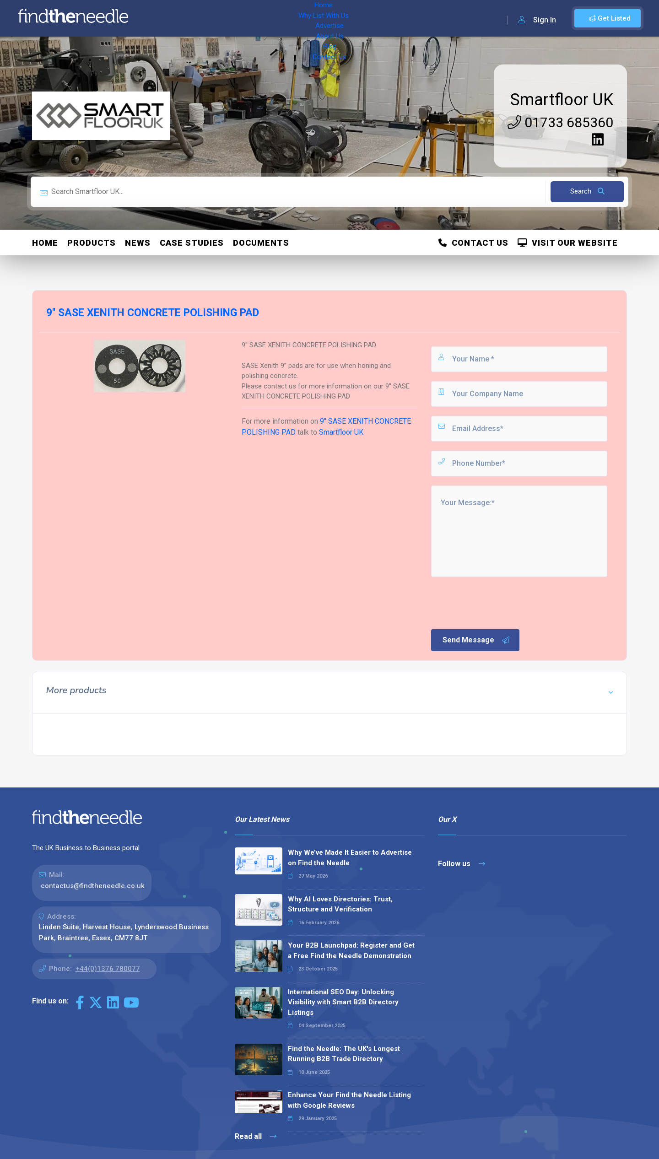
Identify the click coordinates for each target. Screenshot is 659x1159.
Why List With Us (208, 18)
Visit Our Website (568, 243)
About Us (302, 18)
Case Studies (192, 243)
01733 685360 (560, 122)
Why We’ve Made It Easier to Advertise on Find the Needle (350, 857)
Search (587, 191)
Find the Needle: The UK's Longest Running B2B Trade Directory (344, 1054)
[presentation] (499, 602)
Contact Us (369, 18)
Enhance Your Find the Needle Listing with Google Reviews (349, 1100)
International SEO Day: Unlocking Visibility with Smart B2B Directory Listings (343, 1002)
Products (91, 243)
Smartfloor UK (561, 99)
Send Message (476, 640)
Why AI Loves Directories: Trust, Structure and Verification (340, 904)
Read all (255, 1136)
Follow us (461, 863)
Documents (261, 243)
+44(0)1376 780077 (108, 969)
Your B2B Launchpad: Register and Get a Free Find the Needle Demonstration (351, 950)
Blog (334, 18)
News (138, 243)
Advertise (261, 18)
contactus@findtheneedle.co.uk (93, 886)
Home (161, 18)
